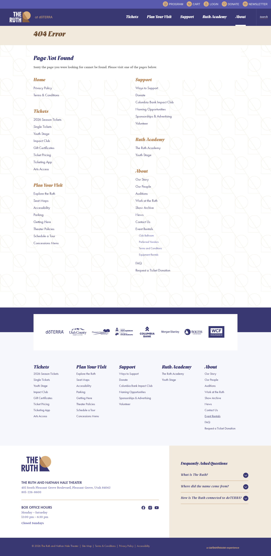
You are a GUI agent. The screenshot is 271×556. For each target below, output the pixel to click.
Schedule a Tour (44, 238)
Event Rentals (144, 231)
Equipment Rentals (148, 257)
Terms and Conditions (150, 250)
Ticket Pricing (42, 157)
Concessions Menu (46, 245)
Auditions (142, 196)
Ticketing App (43, 164)
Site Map (87, 547)
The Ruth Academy (148, 150)
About (240, 17)
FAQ (139, 266)
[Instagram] (150, 509)
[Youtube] (157, 509)
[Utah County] (78, 335)
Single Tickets (43, 129)
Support (187, 17)
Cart (193, 4)
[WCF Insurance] (216, 335)
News (139, 217)
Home (40, 82)
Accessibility (42, 210)
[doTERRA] (55, 335)
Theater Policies (44, 231)
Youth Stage (41, 136)
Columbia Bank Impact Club (155, 104)
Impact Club (42, 143)
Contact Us (143, 224)
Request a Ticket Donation (153, 273)
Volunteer (142, 125)
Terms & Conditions (46, 97)
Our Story (142, 182)
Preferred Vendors (149, 244)
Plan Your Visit (159, 17)
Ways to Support (147, 90)
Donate (230, 4)
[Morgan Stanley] (170, 335)
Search (264, 17)
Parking (39, 217)
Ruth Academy (215, 17)
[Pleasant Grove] (101, 335)
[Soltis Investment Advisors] (193, 335)
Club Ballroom (146, 238)
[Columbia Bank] (147, 335)
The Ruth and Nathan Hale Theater (31, 16)
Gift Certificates (44, 150)
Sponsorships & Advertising (154, 118)
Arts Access (41, 171)
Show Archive (145, 210)
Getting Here (42, 224)
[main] (135, 168)
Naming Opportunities (151, 111)
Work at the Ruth (146, 203)
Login (211, 4)
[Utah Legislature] (124, 335)
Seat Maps (41, 203)
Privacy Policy (43, 90)
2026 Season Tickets (47, 122)
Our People (143, 189)
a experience (223, 547)
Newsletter (255, 4)
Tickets (132, 17)
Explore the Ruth (44, 196)
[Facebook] (143, 509)
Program (173, 4)
